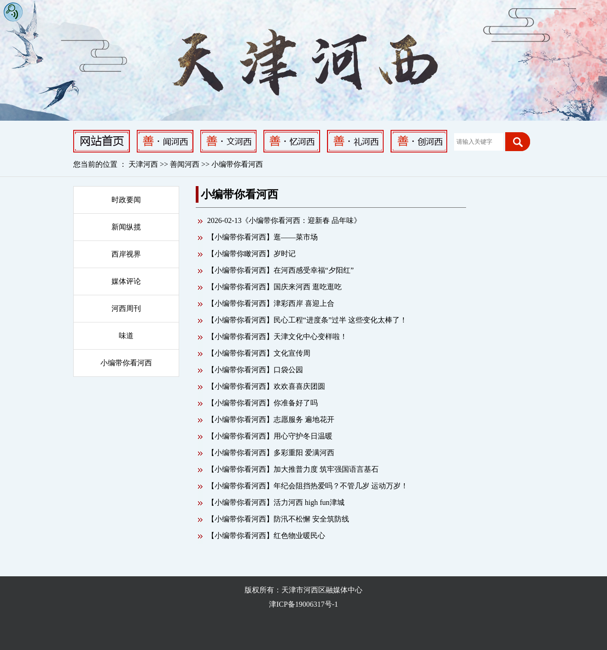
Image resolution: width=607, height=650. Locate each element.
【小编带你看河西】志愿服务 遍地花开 (270, 419)
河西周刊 (126, 308)
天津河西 (143, 164)
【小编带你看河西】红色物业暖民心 (266, 535)
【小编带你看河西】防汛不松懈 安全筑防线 (278, 519)
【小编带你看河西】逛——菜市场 (262, 237)
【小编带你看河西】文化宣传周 (258, 353)
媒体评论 (126, 281)
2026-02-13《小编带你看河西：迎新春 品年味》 (284, 220)
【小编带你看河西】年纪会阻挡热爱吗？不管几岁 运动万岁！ (307, 486)
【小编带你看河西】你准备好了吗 (262, 403)
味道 (126, 336)
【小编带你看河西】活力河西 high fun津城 (275, 502)
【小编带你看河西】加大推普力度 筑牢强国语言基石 (293, 469)
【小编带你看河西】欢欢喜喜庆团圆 (266, 386)
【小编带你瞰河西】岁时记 (251, 254)
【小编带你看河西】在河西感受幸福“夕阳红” (280, 270)
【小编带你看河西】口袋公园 (255, 370)
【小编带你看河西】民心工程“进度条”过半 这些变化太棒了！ (307, 320)
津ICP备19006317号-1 (303, 604)
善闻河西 (185, 164)
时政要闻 (126, 200)
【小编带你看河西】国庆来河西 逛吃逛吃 (274, 287)
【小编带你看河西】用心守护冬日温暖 (270, 436)
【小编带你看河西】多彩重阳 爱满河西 (270, 453)
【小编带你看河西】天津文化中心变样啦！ (277, 336)
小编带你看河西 (237, 164)
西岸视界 (126, 254)
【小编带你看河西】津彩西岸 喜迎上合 (270, 303)
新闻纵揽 (126, 227)
